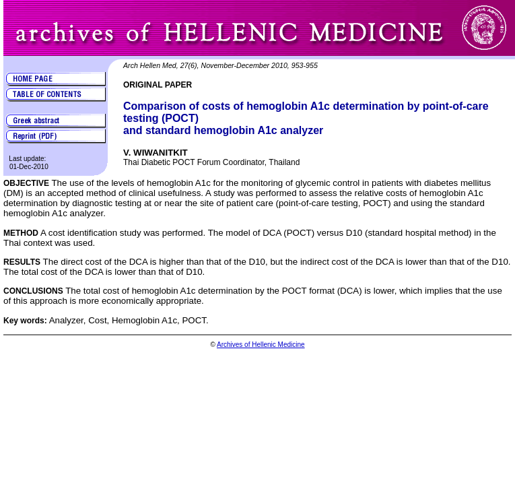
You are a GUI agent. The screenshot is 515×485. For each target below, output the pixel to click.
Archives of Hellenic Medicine (261, 344)
